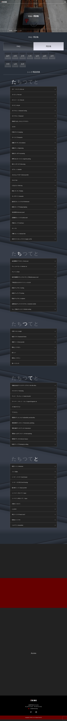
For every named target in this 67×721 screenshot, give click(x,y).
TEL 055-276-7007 (29, 708)
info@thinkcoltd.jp (34, 710)
